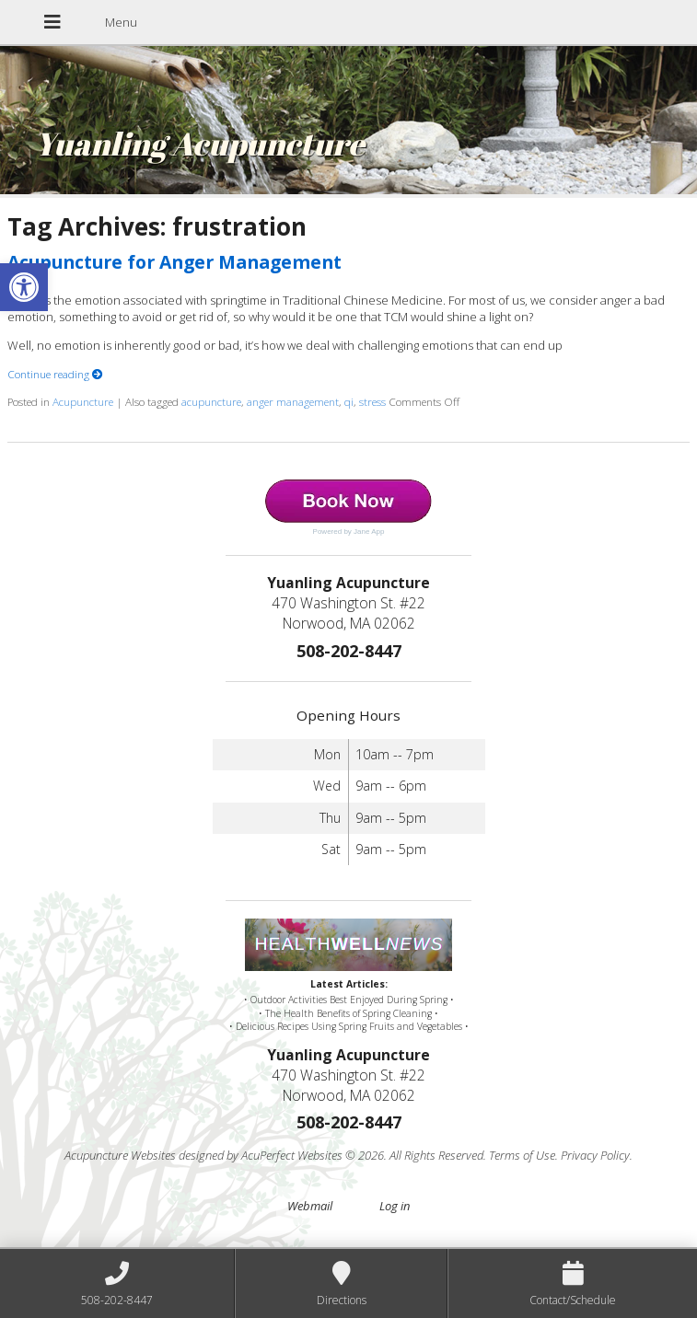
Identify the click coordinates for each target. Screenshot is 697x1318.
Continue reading (55, 373)
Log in (394, 1205)
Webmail (309, 1205)
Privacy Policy (595, 1155)
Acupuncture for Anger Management (174, 261)
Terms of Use (522, 1155)
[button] (24, 287)
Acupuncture (82, 401)
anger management (293, 401)
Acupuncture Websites (120, 1155)
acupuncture (211, 401)
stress (372, 401)
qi (349, 401)
